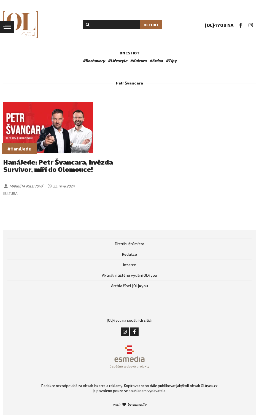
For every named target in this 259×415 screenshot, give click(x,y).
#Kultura (138, 60)
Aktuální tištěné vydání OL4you (129, 275)
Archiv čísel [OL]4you (129, 285)
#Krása (156, 60)
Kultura (10, 193)
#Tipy (171, 60)
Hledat (151, 24)
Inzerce (129, 264)
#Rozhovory (94, 60)
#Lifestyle (117, 60)
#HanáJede (19, 148)
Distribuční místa (129, 243)
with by (129, 404)
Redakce (129, 254)
